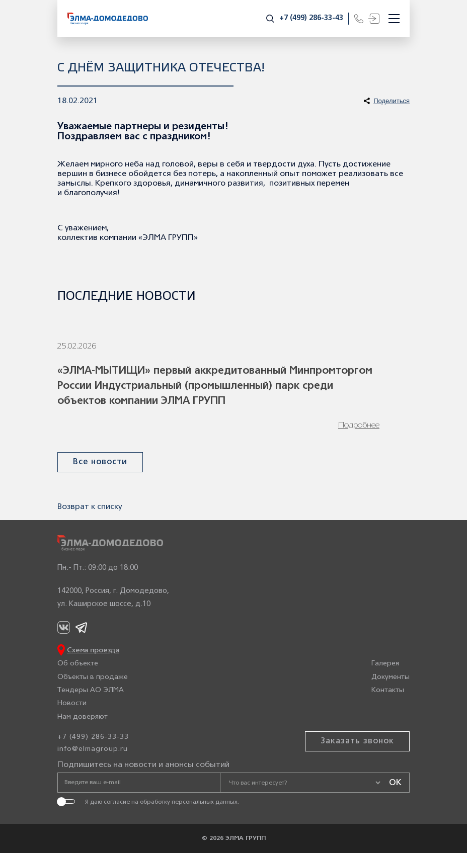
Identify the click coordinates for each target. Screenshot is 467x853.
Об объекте (77, 663)
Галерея (385, 663)
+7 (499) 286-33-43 (311, 18)
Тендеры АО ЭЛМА (90, 690)
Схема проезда (93, 650)
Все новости (100, 462)
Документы (390, 677)
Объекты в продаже (92, 677)
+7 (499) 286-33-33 (93, 737)
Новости (72, 703)
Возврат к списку (89, 506)
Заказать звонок (357, 741)
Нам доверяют (82, 717)
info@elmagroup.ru (92, 749)
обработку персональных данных (189, 802)
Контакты (387, 690)
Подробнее (358, 425)
